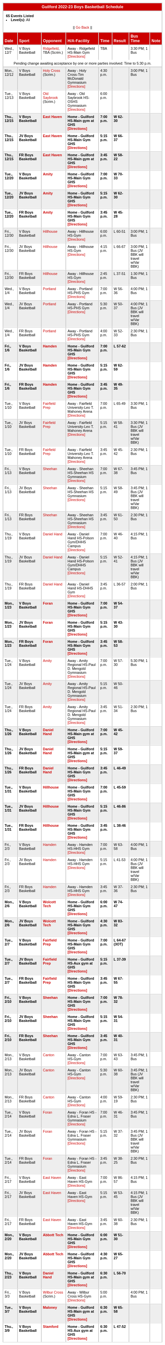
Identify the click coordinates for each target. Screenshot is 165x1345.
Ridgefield (51, 48)
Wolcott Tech (49, 904)
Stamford (51, 1327)
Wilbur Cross (53, 1292)
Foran (48, 603)
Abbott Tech (53, 1235)
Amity (48, 174)
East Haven (52, 117)
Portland (49, 289)
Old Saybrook (50, 96)
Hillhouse (50, 231)
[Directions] (76, 56)
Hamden (50, 346)
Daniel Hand (52, 534)
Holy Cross (51, 71)
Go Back (82, 27)
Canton (48, 1055)
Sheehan (50, 469)
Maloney (50, 1307)
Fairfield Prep (49, 405)
